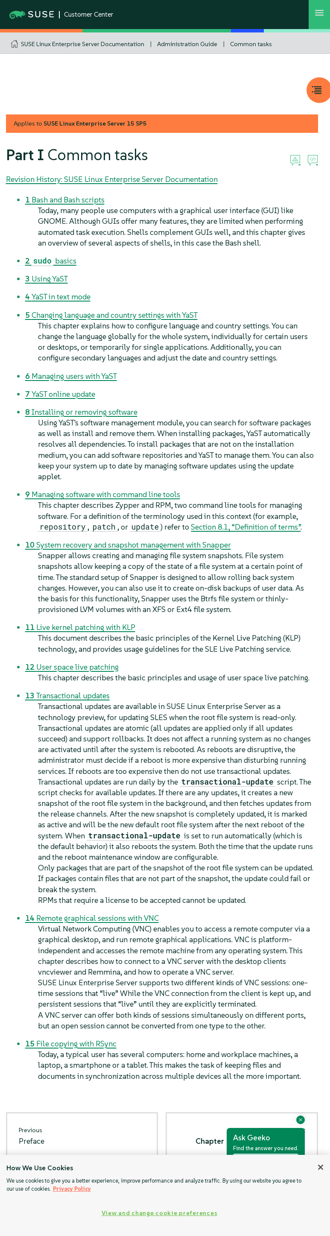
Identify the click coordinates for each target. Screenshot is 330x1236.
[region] (165, 1195)
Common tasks (251, 44)
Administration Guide (187, 44)
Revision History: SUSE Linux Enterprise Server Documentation (112, 179)
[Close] (320, 1167)
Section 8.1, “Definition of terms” (246, 527)
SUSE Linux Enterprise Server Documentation (82, 44)
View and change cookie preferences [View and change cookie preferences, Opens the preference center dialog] (159, 1213)
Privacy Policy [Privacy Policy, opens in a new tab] (72, 1188)
